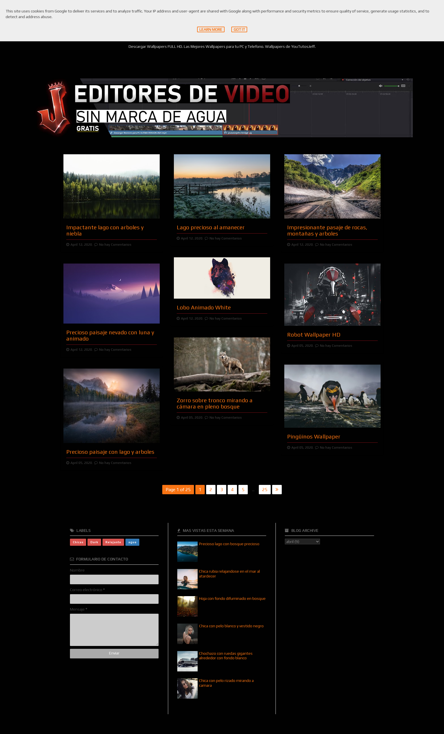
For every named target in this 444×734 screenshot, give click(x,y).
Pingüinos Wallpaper (313, 436)
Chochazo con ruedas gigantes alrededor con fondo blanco (226, 655)
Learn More (210, 29)
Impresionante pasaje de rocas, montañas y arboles (327, 230)
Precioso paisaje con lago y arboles (110, 451)
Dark (94, 542)
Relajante (113, 542)
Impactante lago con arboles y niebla (105, 230)
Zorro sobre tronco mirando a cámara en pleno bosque (215, 403)
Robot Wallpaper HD (313, 334)
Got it (239, 29)
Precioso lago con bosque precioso (229, 544)
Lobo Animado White (204, 307)
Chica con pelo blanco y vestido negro (231, 626)
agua (132, 542)
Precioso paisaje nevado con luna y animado (110, 335)
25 (264, 489)
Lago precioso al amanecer (211, 227)
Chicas (78, 542)
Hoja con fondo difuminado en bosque (232, 598)
